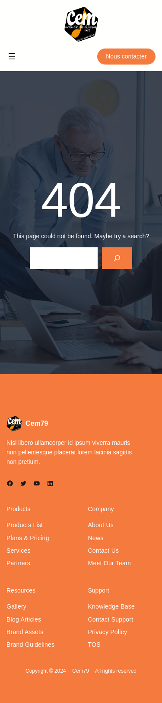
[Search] (117, 258)
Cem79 (36, 423)
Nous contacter (126, 56)
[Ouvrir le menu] (11, 56)
